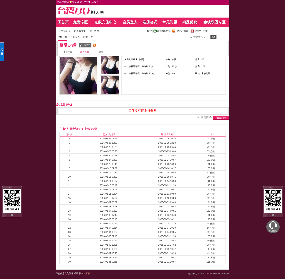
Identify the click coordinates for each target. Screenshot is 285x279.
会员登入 (130, 22)
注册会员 (150, 22)
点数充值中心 (105, 22)
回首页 (63, 22)
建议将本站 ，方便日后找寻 (78, 2)
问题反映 (189, 22)
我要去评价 (221, 117)
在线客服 (85, 273)
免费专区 (80, 22)
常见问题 (169, 22)
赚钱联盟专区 (214, 22)
